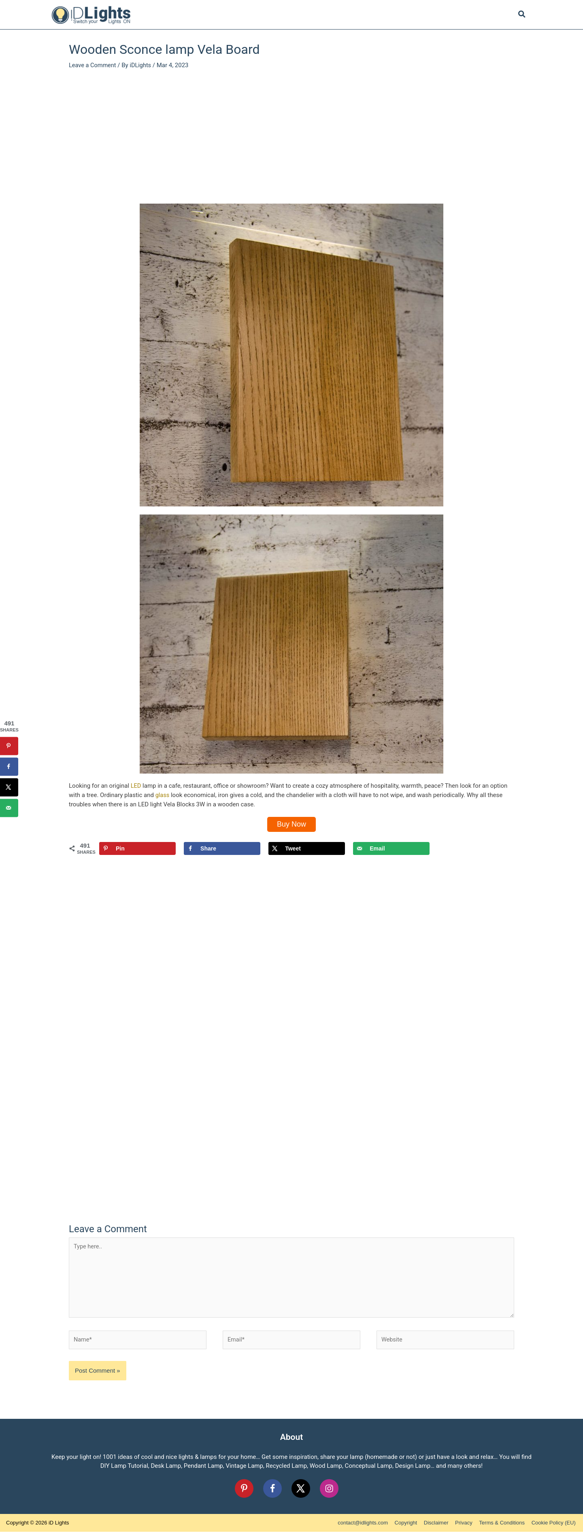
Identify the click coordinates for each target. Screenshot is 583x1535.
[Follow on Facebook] (272, 1491)
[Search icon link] (522, 15)
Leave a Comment (93, 65)
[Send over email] (391, 848)
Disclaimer (437, 1526)
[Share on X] (306, 848)
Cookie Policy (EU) (555, 1526)
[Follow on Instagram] (329, 1491)
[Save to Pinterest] (137, 848)
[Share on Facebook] (222, 848)
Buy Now (291, 824)
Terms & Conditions (503, 1526)
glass (162, 795)
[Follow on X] (301, 1491)
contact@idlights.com (364, 1526)
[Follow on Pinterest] (244, 1491)
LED (136, 785)
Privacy (465, 1526)
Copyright (407, 1526)
